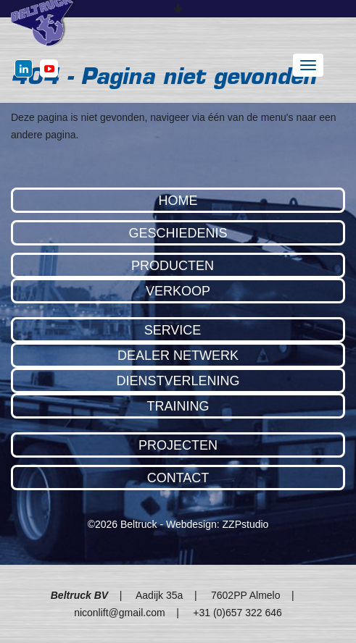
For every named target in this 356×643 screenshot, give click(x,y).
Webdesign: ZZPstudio (217, 524)
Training (177, 406)
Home (178, 200)
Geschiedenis (177, 233)
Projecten (178, 445)
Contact (178, 478)
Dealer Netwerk (178, 355)
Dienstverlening (177, 381)
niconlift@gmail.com (119, 612)
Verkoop (178, 291)
